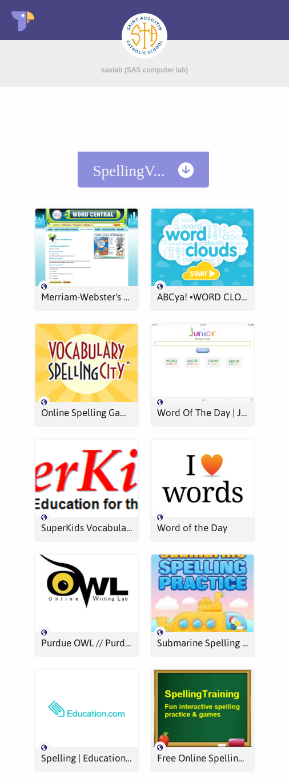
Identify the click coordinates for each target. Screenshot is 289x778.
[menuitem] (143, 170)
